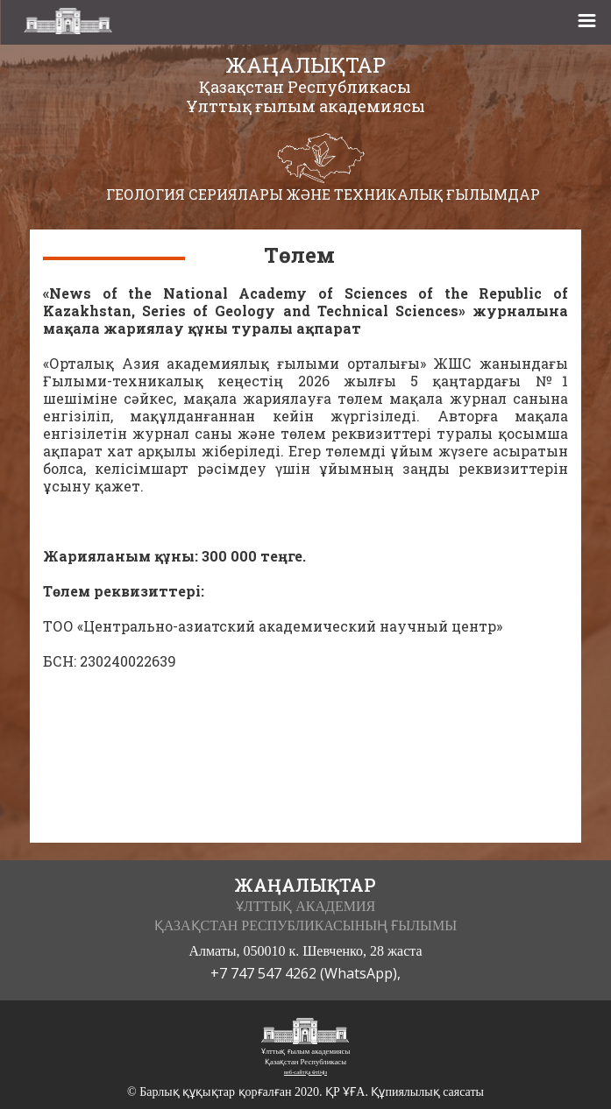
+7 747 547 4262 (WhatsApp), (305, 973)
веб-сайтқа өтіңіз (305, 1072)
